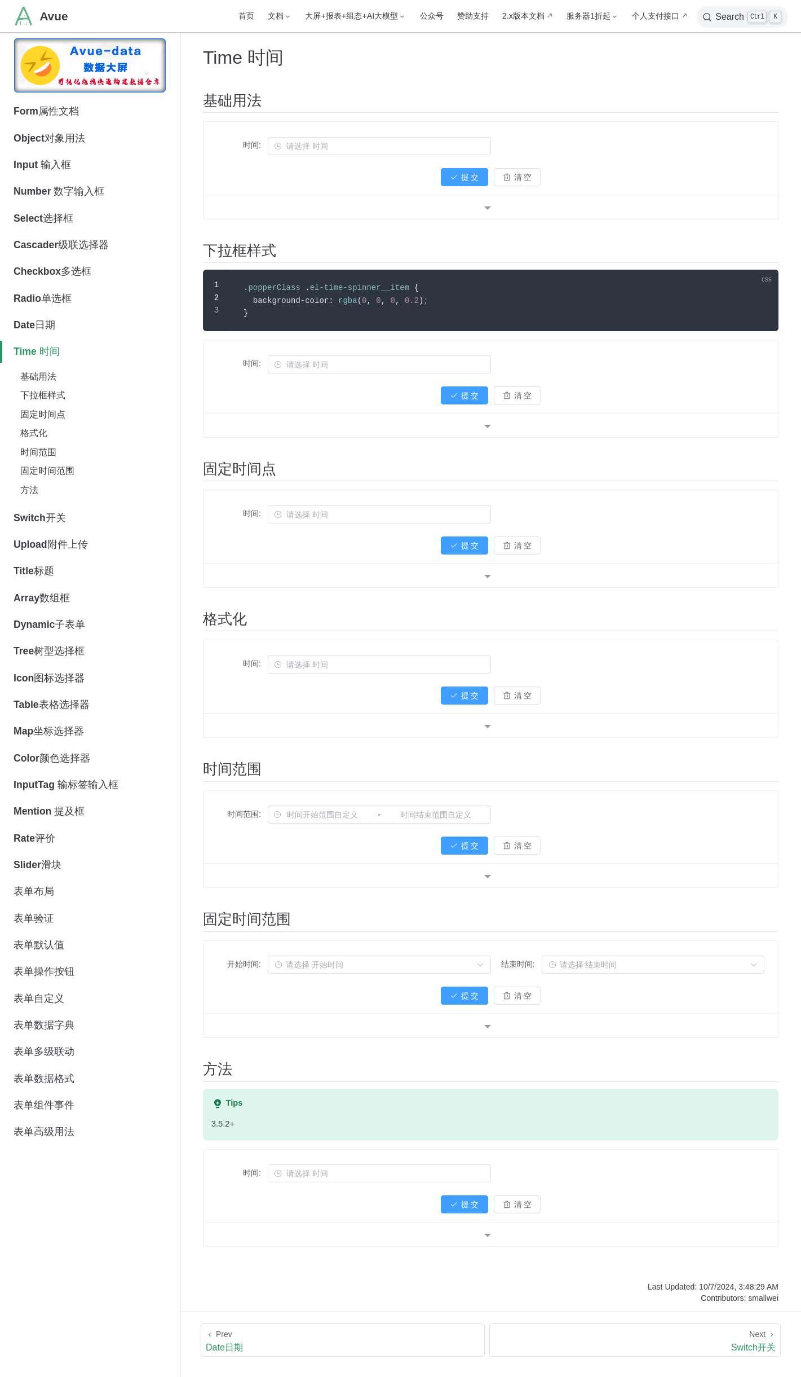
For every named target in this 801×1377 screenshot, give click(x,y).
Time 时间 (37, 351)
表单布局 (34, 891)
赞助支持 (473, 15)
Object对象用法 (49, 138)
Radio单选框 (43, 298)
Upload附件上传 (51, 544)
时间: (252, 144)
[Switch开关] (635, 1340)
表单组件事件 (44, 1105)
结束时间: (518, 964)
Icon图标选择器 (49, 678)
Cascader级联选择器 (61, 244)
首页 (246, 15)
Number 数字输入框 (59, 191)
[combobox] (385, 146)
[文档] (279, 16)
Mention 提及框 (49, 811)
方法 (29, 490)
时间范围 (38, 452)
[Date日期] (343, 1340)
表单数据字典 (44, 1025)
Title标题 (34, 571)
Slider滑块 (37, 864)
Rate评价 (34, 838)
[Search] (742, 17)
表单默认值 (39, 945)
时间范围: (244, 814)
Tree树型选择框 (49, 651)
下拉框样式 (42, 395)
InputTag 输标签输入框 (66, 784)
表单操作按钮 (44, 971)
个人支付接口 (655, 15)
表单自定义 (39, 998)
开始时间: (244, 964)
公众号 (432, 15)
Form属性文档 (46, 111)
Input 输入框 (42, 164)
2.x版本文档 (523, 15)
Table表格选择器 (52, 704)
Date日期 (34, 325)
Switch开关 (40, 517)
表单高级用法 (44, 1131)
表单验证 (34, 918)
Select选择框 (43, 218)
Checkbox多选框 (52, 271)
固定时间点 (42, 414)
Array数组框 (42, 598)
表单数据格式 (44, 1078)
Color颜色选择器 (52, 758)
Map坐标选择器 (49, 731)
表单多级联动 (44, 1051)
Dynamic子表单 (49, 624)
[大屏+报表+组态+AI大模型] (355, 16)
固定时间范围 (47, 471)
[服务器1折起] (592, 16)
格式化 (33, 433)
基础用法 (38, 376)
